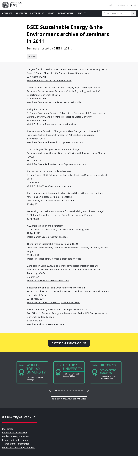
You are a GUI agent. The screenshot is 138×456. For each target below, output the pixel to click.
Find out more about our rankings (69, 399)
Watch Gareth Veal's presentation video (47, 236)
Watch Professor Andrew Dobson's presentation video (55, 142)
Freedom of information (14, 432)
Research (21, 13)
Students (121, 5)
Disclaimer (7, 428)
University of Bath (13, 5)
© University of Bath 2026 (19, 417)
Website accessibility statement (18, 447)
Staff (110, 5)
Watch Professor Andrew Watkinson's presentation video (56, 164)
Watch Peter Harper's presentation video (48, 280)
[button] (50, 390)
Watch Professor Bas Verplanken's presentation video (54, 102)
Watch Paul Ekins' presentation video (46, 324)
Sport (51, 13)
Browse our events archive (69, 343)
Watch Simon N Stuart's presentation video (49, 80)
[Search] (133, 13)
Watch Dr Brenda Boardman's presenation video (52, 124)
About (82, 13)
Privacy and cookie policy (15, 440)
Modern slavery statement (16, 436)
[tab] (56, 390)
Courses (7, 13)
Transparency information (15, 443)
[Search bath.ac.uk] (116, 13)
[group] (32, 372)
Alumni (133, 5)
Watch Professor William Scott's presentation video (53, 302)
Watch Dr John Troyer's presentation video (49, 186)
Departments (66, 13)
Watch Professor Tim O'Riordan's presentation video (54, 258)
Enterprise (37, 13)
